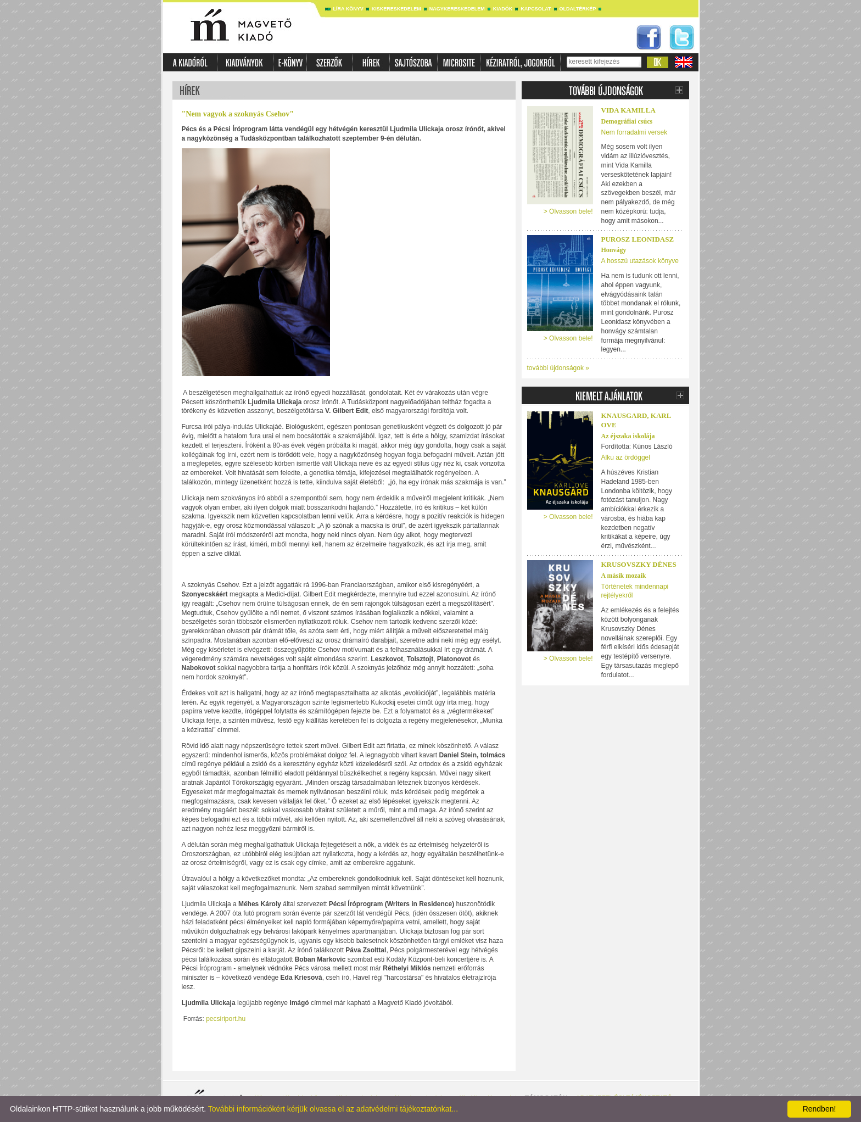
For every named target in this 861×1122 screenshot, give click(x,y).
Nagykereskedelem (457, 9)
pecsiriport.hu (225, 1019)
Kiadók (503, 9)
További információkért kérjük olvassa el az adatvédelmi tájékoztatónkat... (333, 1108)
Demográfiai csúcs (627, 121)
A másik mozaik (623, 575)
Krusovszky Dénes (639, 564)
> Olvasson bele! (568, 211)
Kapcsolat (536, 9)
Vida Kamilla (628, 110)
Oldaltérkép (578, 9)
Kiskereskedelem (396, 9)
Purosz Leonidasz (637, 239)
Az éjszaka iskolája (628, 436)
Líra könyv (348, 9)
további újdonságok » (558, 368)
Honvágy (614, 250)
